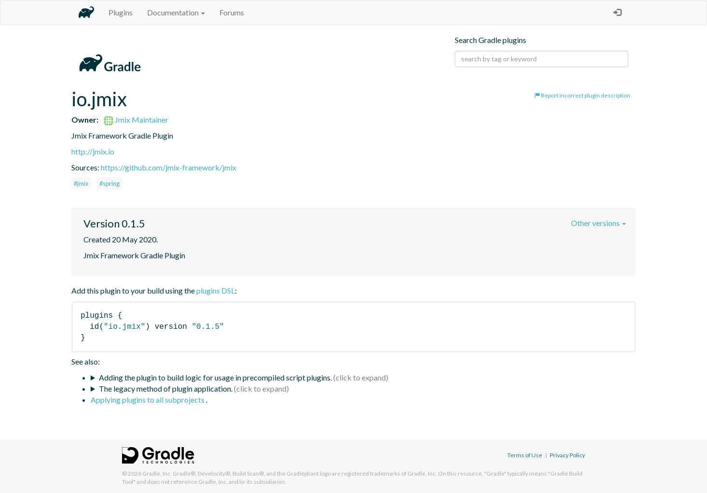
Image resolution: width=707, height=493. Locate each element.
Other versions (598, 222)
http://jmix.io (92, 151)
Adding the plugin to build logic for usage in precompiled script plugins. (215, 377)
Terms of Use (524, 455)
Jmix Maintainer (136, 119)
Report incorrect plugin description (582, 95)
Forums (231, 12)
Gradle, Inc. (157, 473)
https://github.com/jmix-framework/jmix (168, 167)
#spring (109, 183)
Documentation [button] (176, 12)
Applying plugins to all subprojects (148, 399)
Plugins (121, 12)
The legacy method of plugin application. (165, 388)
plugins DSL (215, 290)
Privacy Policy (567, 455)
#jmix (81, 183)
